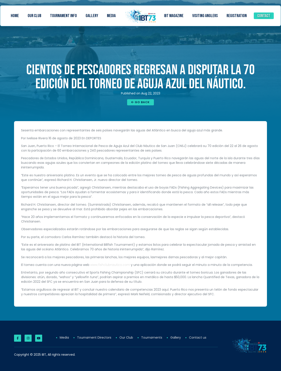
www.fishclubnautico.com (110, 265)
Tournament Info (63, 15)
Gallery (92, 15)
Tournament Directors (94, 337)
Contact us (197, 337)
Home (15, 15)
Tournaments (151, 337)
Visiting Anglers (205, 15)
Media (111, 15)
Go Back (140, 102)
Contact (263, 15)
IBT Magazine (174, 15)
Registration (237, 15)
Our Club (34, 15)
